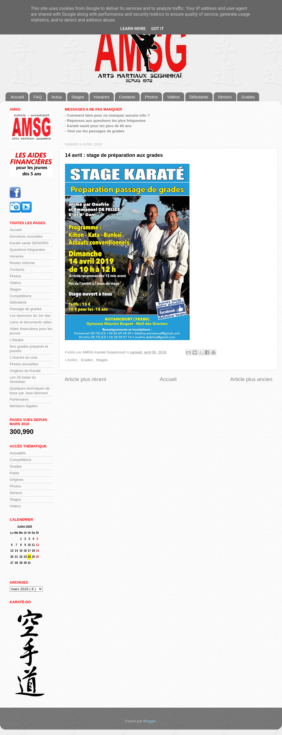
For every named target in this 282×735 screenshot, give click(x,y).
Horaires (101, 97)
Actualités (18, 453)
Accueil (17, 97)
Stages (77, 97)
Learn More (133, 28)
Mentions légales (23, 406)
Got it (157, 28)
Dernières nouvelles (26, 236)
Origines (16, 480)
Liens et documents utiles (30, 322)
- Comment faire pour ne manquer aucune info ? (107, 115)
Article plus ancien (251, 379)
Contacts (127, 97)
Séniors (225, 97)
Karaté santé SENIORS (29, 243)
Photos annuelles (24, 364)
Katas (14, 473)
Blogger (149, 721)
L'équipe (17, 340)
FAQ (38, 97)
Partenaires (19, 399)
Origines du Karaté (25, 371)
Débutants (198, 97)
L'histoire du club (23, 357)
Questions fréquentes (27, 250)
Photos (151, 97)
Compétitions (20, 296)
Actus (56, 97)
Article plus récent (85, 379)
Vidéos (173, 97)
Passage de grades (26, 309)
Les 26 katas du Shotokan (23, 379)
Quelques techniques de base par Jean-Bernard (30, 390)
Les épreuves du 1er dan (30, 315)
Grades (248, 97)
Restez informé (22, 263)
